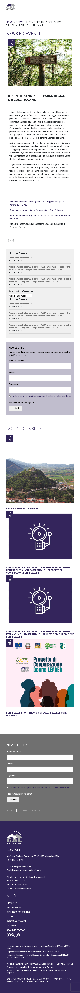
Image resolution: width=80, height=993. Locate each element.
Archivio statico (16, 930)
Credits (36, 810)
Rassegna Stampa (16, 921)
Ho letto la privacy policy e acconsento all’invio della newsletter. (41, 396)
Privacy (10, 810)
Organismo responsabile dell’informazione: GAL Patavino (36, 210)
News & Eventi (14, 903)
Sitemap (11, 925)
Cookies (23, 810)
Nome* (12, 372)
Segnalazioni (14, 907)
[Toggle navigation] (70, 5)
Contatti (11, 916)
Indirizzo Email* (16, 360)
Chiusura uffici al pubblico (20, 258)
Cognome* (14, 384)
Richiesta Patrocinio (18, 912)
